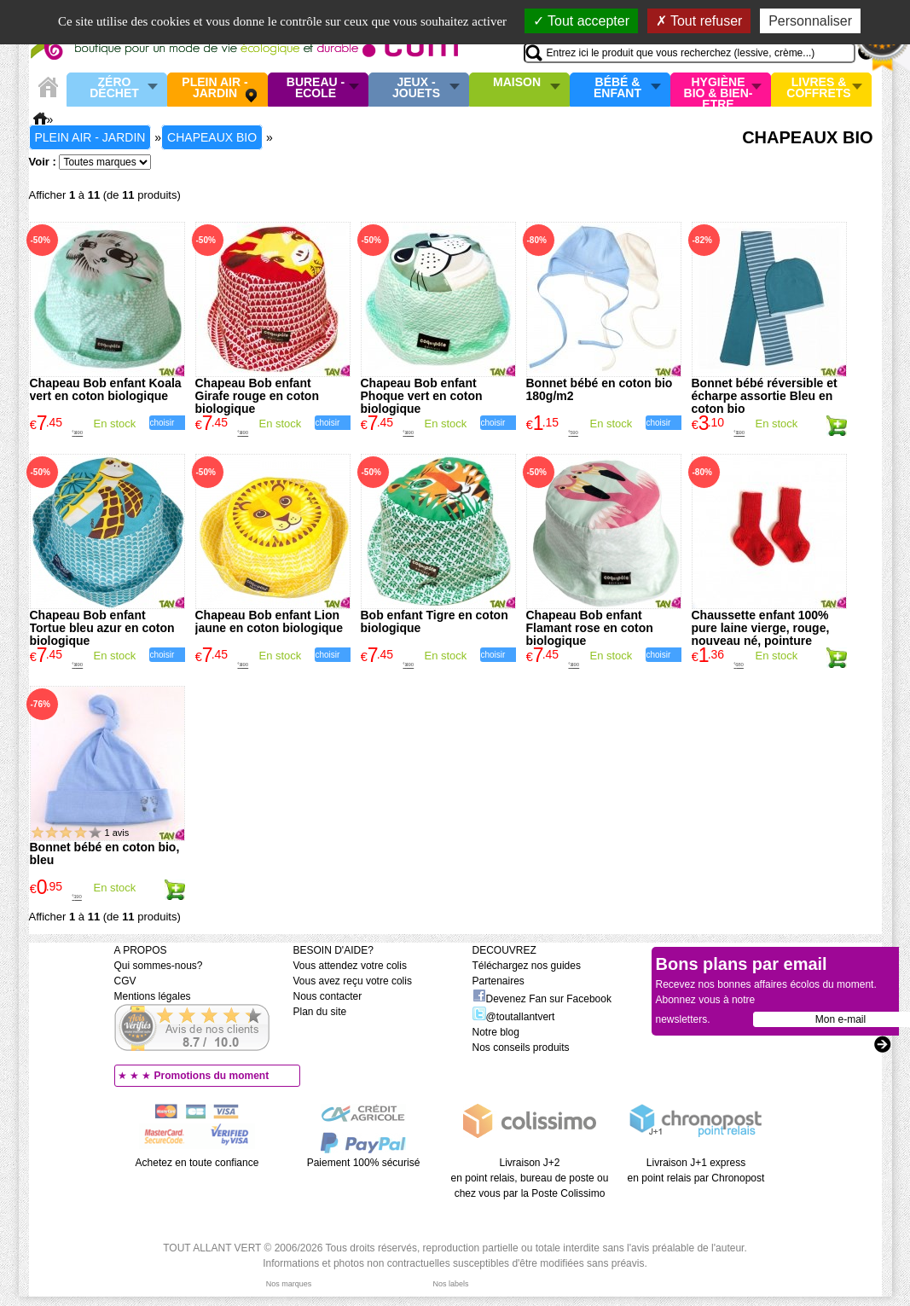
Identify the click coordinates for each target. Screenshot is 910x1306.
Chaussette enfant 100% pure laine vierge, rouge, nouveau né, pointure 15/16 (761, 634)
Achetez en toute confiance (197, 1163)
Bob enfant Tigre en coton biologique (434, 621)
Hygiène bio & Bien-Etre (718, 89)
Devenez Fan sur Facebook (541, 999)
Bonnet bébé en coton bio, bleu (105, 853)
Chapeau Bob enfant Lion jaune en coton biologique (269, 621)
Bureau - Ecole (316, 88)
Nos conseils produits (521, 1048)
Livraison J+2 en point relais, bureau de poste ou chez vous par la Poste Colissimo (530, 1178)
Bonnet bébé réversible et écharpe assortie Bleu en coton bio (765, 395)
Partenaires (498, 981)
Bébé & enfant (617, 88)
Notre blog (495, 1032)
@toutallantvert (513, 1017)
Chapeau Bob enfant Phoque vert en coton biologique (422, 395)
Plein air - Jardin (214, 88)
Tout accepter (581, 21)
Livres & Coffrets (818, 88)
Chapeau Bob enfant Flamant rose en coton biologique (589, 627)
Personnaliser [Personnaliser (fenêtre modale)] (810, 21)
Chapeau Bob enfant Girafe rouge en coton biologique (257, 395)
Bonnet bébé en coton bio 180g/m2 (599, 389)
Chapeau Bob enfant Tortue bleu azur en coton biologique (102, 627)
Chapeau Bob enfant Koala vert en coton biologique (106, 389)
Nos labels (450, 1284)
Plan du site (320, 1012)
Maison (517, 83)
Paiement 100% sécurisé (363, 1163)
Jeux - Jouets (416, 88)
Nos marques (289, 1284)
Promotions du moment (212, 1076)
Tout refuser (699, 21)
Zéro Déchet (114, 88)
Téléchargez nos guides (526, 966)
